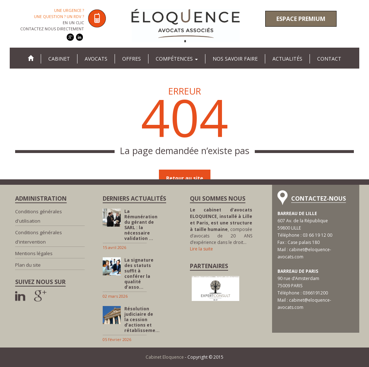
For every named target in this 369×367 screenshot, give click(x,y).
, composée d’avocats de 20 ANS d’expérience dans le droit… (221, 226)
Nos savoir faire (235, 58)
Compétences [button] (177, 58)
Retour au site (184, 178)
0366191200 (315, 293)
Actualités (287, 58)
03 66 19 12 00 (317, 235)
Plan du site (28, 265)
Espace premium (300, 19)
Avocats (96, 58)
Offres (131, 58)
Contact (329, 58)
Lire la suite (201, 249)
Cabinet (59, 58)
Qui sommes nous (217, 198)
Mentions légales (34, 253)
